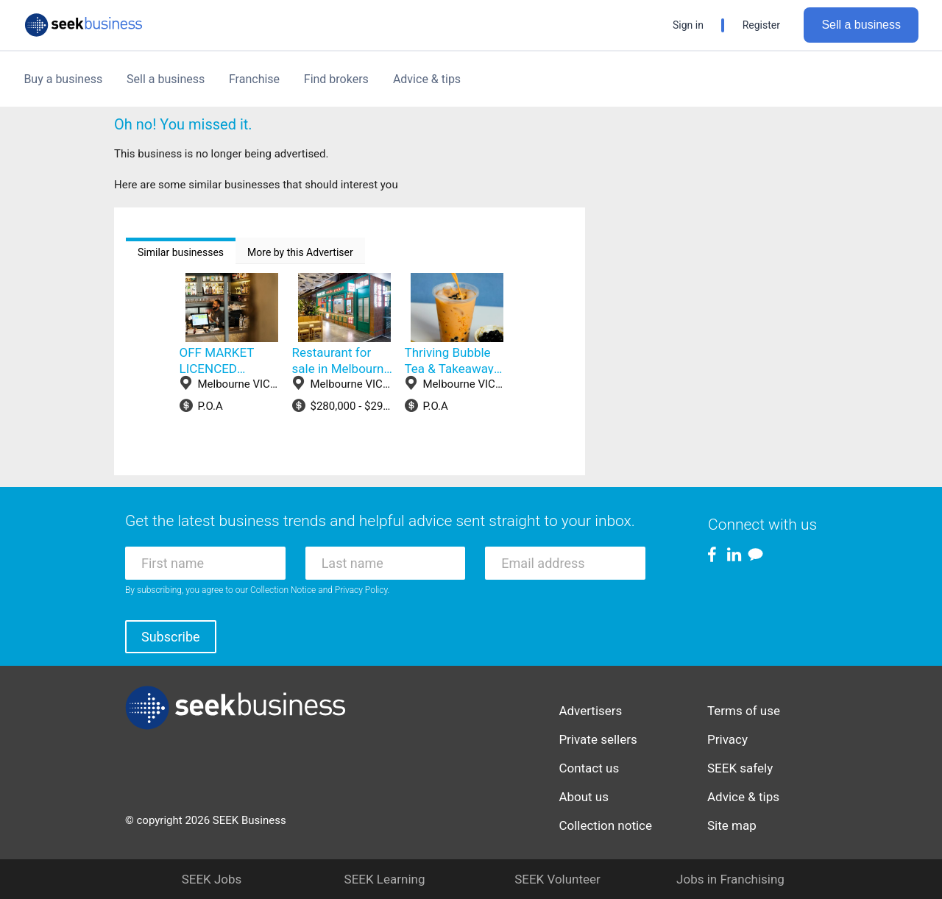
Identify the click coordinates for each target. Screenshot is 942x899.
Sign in (688, 25)
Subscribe (170, 636)
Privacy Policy (361, 590)
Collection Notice (283, 590)
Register (761, 25)
